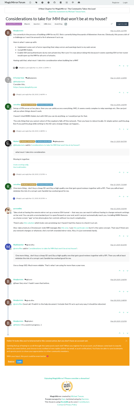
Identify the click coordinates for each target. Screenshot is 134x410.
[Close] (126, 340)
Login (19, 361)
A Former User (18, 78)
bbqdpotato (18, 31)
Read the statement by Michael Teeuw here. (67, 11)
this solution (29, 223)
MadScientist (18, 245)
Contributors (84, 402)
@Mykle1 (29, 321)
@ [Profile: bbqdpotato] (19, 81)
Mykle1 (16, 141)
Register (11, 361)
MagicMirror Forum (15, 2)
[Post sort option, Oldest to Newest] (111, 24)
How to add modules (19, 167)
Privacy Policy (71, 404)
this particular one (81, 228)
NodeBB (64, 402)
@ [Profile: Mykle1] (17, 325)
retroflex (16, 105)
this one (64, 228)
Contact (60, 404)
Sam (63, 399)
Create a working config (20, 165)
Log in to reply (122, 24)
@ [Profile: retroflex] (17, 248)
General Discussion (13, 24)
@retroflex (29, 245)
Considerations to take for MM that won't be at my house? (55, 145)
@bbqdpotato (31, 78)
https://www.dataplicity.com (25, 87)
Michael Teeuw (77, 396)
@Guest (28, 280)
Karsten (85, 399)
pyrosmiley (17, 209)
